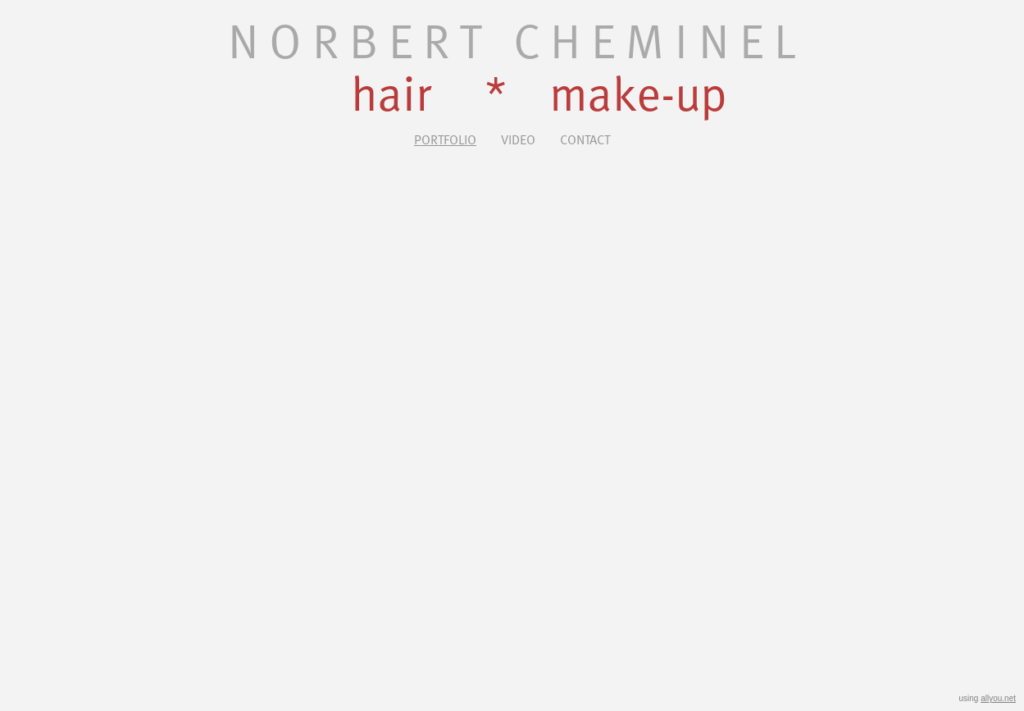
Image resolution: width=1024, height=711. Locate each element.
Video (518, 139)
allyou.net (998, 698)
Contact (585, 139)
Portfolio (445, 139)
